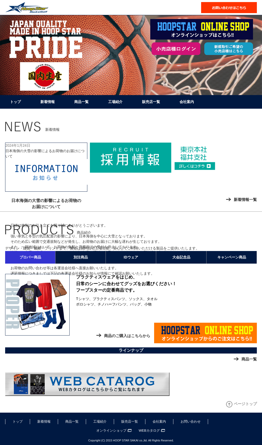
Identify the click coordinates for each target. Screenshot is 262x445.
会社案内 (187, 102)
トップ (15, 102)
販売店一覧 (151, 102)
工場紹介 (115, 102)
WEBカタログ (149, 430)
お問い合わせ (191, 421)
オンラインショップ (111, 430)
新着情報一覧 (245, 199)
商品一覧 (81, 102)
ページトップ (245, 404)
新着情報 (47, 102)
